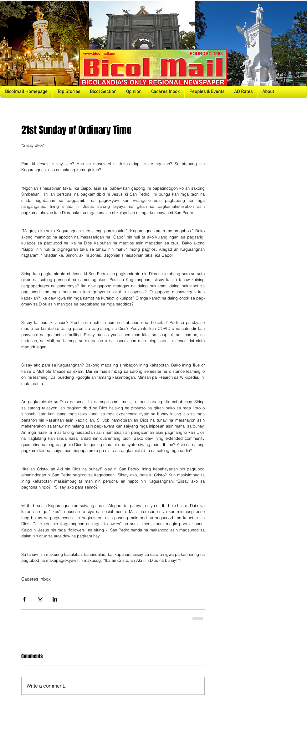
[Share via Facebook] (24, 599)
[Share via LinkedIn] (55, 599)
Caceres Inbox (36, 579)
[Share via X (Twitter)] (40, 599)
